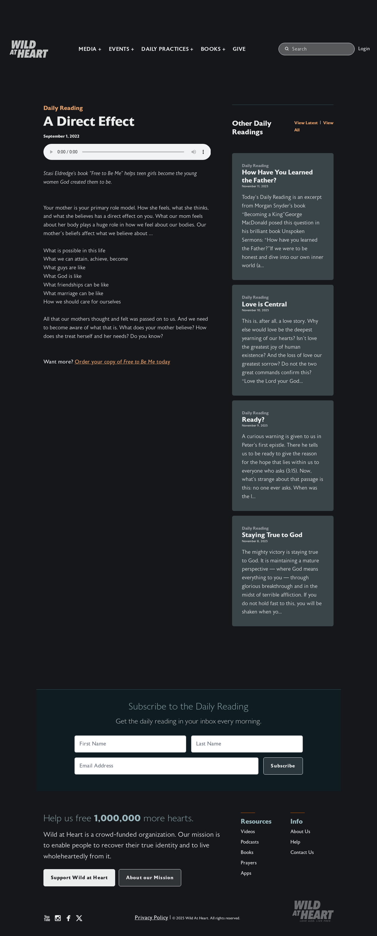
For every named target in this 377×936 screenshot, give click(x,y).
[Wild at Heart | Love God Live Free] (26, 49)
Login (364, 48)
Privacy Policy (151, 918)
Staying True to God (272, 535)
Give (239, 49)
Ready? (253, 419)
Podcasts (250, 842)
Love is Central (264, 304)
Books (247, 852)
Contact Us (302, 852)
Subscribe (283, 766)
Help (295, 842)
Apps (246, 873)
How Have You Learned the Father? (277, 176)
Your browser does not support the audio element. (127, 152)
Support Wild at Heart (79, 877)
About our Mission (150, 877)
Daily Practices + (167, 49)
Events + (121, 49)
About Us (300, 831)
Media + (90, 49)
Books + (213, 49)
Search (296, 49)
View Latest (306, 122)
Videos (248, 831)
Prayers (249, 863)
